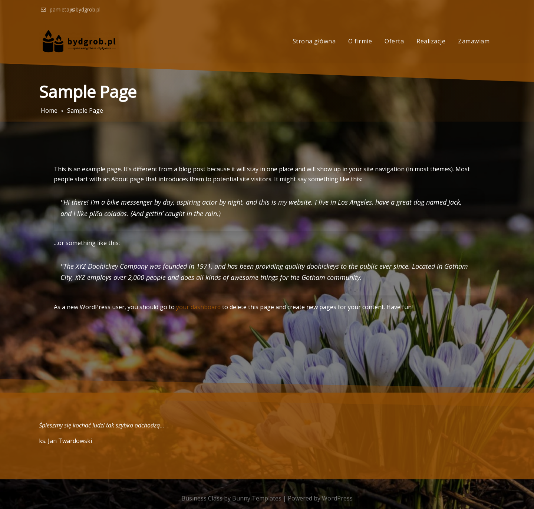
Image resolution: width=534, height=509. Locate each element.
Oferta (394, 41)
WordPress (337, 498)
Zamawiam (474, 41)
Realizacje (430, 41)
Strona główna (314, 41)
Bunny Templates (256, 498)
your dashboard (198, 307)
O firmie (360, 41)
